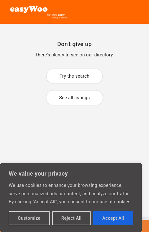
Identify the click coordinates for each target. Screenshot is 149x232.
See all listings (74, 97)
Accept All (113, 218)
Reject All (71, 218)
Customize (29, 218)
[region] (71, 197)
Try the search (75, 76)
